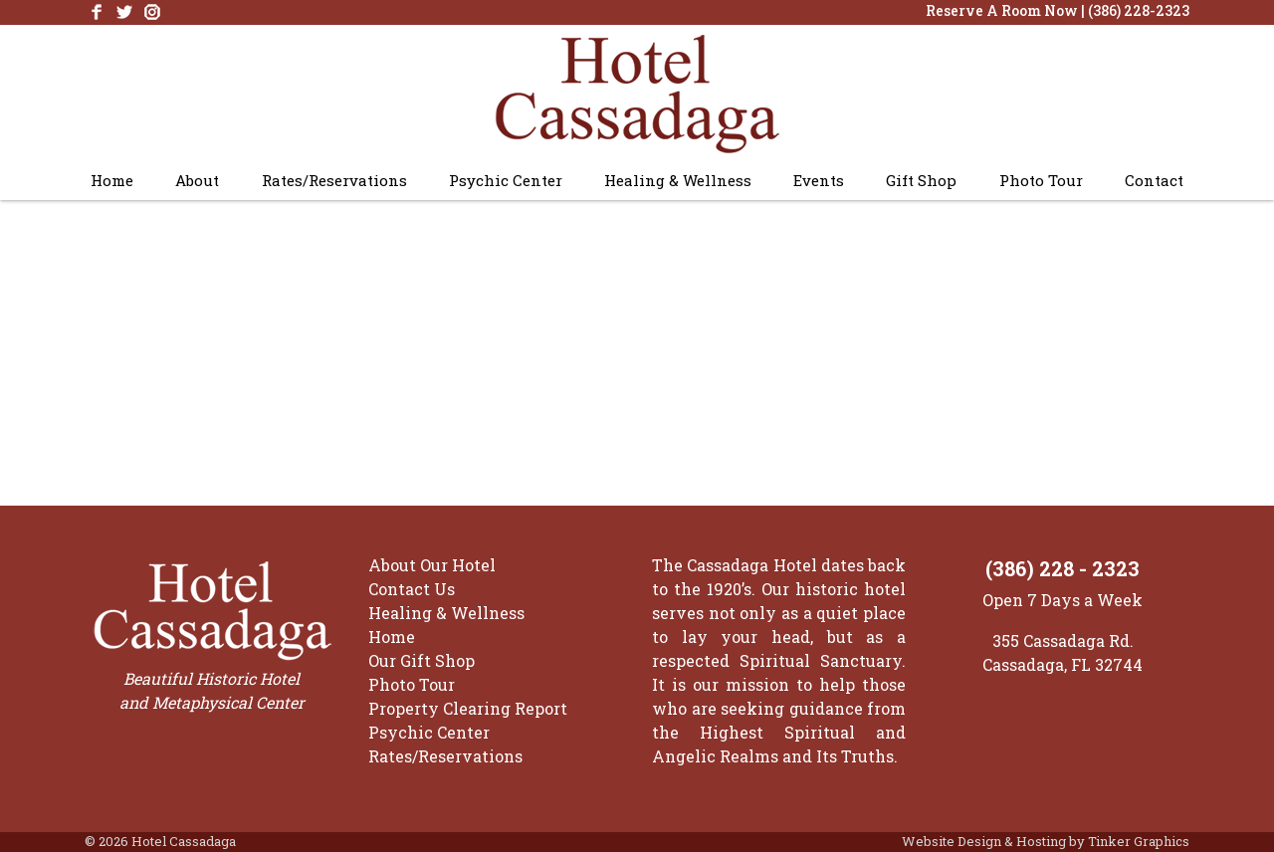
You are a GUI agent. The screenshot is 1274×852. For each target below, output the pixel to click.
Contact (1154, 180)
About (197, 180)
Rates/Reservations (334, 180)
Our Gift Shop (421, 660)
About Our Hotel (432, 564)
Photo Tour (1041, 180)
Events (818, 180)
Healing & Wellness (677, 180)
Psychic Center (505, 180)
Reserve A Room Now (1002, 10)
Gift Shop (921, 180)
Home (112, 180)
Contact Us (411, 588)
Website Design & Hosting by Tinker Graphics (1045, 841)
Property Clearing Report (467, 708)
